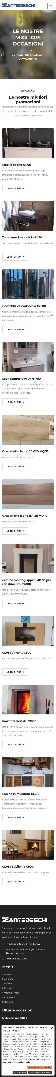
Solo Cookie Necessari (40, 1072)
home (27, 50)
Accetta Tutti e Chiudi (40, 1067)
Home (6, 974)
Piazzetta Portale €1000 (19, 721)
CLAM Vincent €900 (16, 652)
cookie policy (25, 1062)
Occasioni (8, 997)
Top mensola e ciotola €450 (22, 237)
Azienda (7, 979)
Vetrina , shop (10, 992)
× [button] (51, 1028)
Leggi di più (15, 188)
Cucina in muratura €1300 (20, 794)
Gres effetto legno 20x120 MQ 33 (25, 451)
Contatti (7, 1002)
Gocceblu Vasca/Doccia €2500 (24, 306)
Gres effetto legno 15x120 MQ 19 (24, 516)
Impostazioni (20, 1072)
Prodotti (7, 988)
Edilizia (7, 983)
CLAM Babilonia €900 (18, 866)
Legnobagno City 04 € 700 (21, 379)
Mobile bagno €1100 (16, 165)
